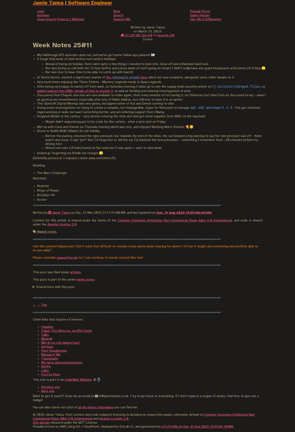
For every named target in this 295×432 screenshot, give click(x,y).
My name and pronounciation (61, 362)
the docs (127, 77)
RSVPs (46, 366)
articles (75, 272)
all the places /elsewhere (96, 407)
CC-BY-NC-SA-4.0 (136, 35)
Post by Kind (50, 374)
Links (45, 370)
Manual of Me (51, 355)
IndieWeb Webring (78, 380)
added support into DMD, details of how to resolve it (75, 91)
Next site (47, 391)
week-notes (85, 279)
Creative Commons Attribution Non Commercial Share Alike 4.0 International (175, 220)
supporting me (67, 257)
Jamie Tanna (61, 213)
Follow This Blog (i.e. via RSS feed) (66, 331)
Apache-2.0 (163, 35)
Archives (47, 347)
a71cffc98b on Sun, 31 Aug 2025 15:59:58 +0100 (197, 426)
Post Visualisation (54, 351)
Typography (49, 358)
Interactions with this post (55, 287)
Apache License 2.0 (61, 224)
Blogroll (46, 339)
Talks (45, 335)
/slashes (47, 327)
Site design (41, 422)
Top (44, 305)
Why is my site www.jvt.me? (60, 343)
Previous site (50, 387)
